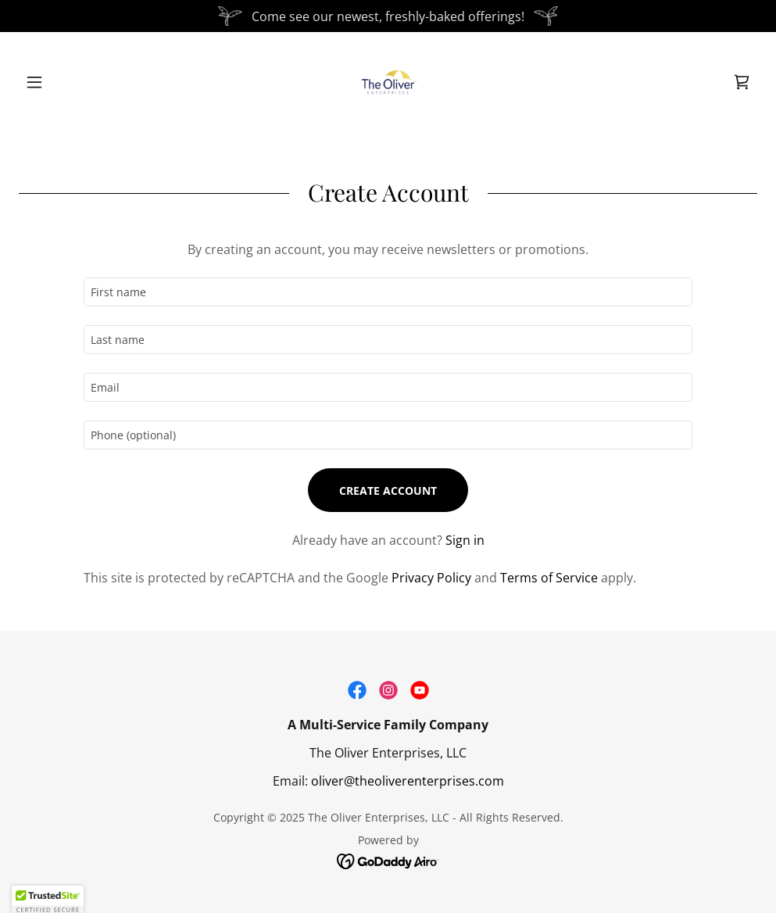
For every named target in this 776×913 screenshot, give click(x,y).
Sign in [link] (465, 540)
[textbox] (388, 291)
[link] (388, 82)
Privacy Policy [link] (431, 577)
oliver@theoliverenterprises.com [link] (407, 780)
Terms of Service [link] (549, 577)
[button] (74, 82)
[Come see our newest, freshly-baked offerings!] (388, 16)
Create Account (388, 490)
